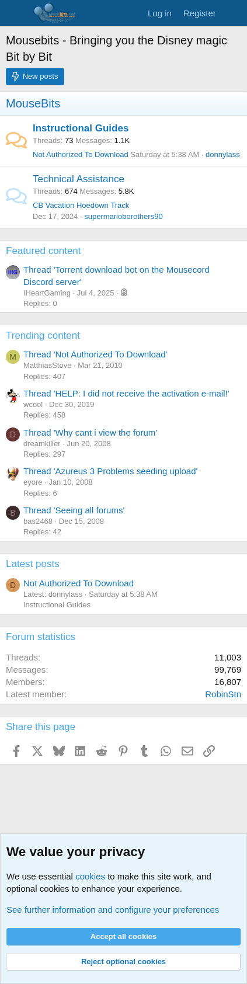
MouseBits (33, 103)
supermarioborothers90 (123, 216)
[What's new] (233, 13)
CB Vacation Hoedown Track (81, 205)
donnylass (223, 154)
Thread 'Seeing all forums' (73, 510)
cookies (90, 876)
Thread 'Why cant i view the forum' (90, 432)
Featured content (43, 250)
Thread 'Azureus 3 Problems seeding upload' (110, 471)
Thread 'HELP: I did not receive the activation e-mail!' (126, 393)
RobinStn (223, 694)
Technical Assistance (78, 179)
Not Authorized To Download (80, 154)
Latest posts (33, 563)
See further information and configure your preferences (112, 910)
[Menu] (16, 13)
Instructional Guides (80, 128)
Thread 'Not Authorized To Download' (95, 354)
